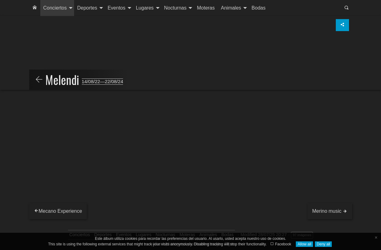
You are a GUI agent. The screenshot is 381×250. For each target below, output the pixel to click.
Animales (231, 7)
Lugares (145, 7)
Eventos (116, 7)
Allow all (304, 244)
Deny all (323, 244)
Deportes (87, 7)
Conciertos (55, 7)
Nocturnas (175, 7)
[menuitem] (34, 8)
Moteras (206, 7)
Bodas (258, 7)
